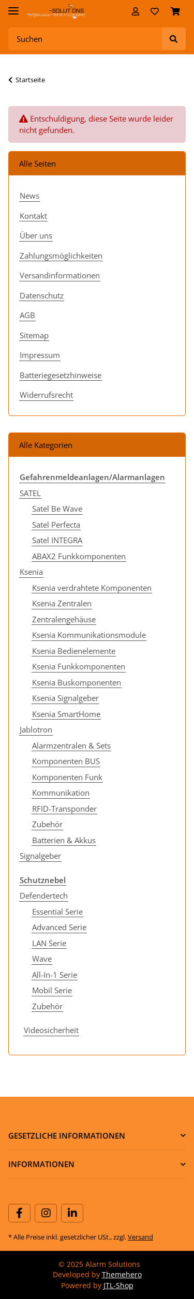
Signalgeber (40, 855)
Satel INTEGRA (57, 540)
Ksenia (31, 571)
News (29, 195)
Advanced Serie (59, 927)
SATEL (30, 493)
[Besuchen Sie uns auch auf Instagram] (46, 1213)
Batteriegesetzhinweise (60, 375)
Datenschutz (42, 295)
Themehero (122, 1274)
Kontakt (33, 216)
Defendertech (44, 895)
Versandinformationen (60, 275)
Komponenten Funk (67, 777)
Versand (140, 1237)
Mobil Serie (52, 990)
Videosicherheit (51, 1030)
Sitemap (34, 335)
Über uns (36, 235)
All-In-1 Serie (54, 974)
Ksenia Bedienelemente (73, 651)
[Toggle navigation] (13, 6)
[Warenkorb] (175, 11)
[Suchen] (85, 39)
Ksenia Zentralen (62, 603)
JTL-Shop (118, 1285)
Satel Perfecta (56, 524)
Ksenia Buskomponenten (76, 682)
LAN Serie (49, 943)
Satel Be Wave (57, 508)
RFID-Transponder (64, 808)
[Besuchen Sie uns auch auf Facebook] (19, 1213)
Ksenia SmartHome (66, 714)
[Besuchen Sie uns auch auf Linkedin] (72, 1213)
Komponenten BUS (66, 761)
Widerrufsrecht (46, 395)
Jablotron (36, 729)
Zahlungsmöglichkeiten (61, 255)
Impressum (40, 355)
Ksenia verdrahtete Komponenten (92, 588)
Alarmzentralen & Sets (71, 745)
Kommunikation (60, 792)
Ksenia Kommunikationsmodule (89, 635)
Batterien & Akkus (64, 840)
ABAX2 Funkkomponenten (79, 556)
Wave (42, 958)
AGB (27, 315)
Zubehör (47, 824)
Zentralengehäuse (64, 619)
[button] (135, 11)
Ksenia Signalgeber (65, 698)
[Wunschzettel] (155, 11)
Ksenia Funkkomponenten (78, 666)
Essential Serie (57, 911)
